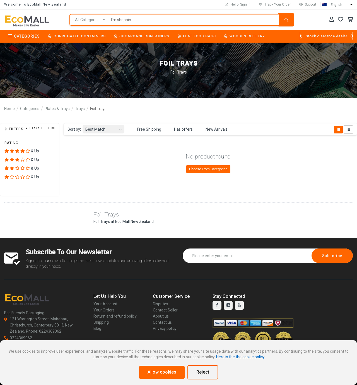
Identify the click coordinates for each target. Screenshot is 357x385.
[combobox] (103, 127)
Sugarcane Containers (141, 36)
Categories (24, 36)
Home (9, 108)
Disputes (160, 304)
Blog (97, 328)
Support (307, 4)
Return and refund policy (115, 316)
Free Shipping (146, 129)
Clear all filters (40, 128)
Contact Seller (165, 310)
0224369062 (18, 338)
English (336, 5)
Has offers (180, 129)
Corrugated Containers (77, 36)
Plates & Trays (57, 108)
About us (161, 316)
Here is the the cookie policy (240, 357)
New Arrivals (213, 129)
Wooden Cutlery (244, 36)
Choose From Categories (208, 169)
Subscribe (332, 256)
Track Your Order (275, 4)
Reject (202, 372)
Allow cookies (162, 372)
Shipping (101, 322)
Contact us (162, 322)
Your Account (105, 304)
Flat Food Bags (197, 36)
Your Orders (104, 310)
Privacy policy (165, 328)
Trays (80, 108)
